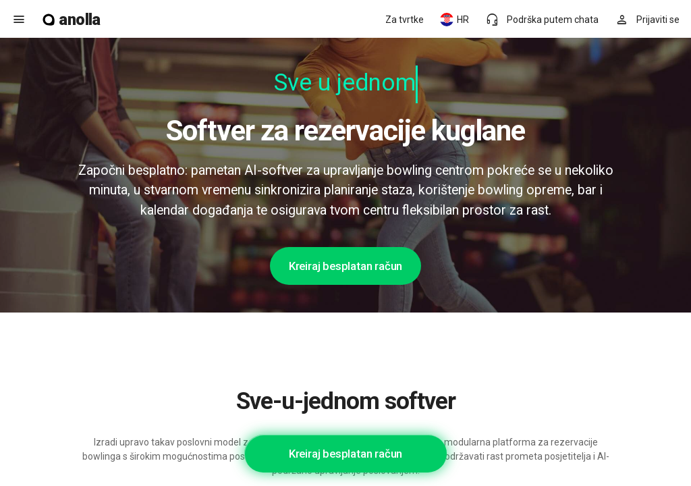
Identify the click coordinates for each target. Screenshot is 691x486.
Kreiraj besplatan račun (345, 266)
